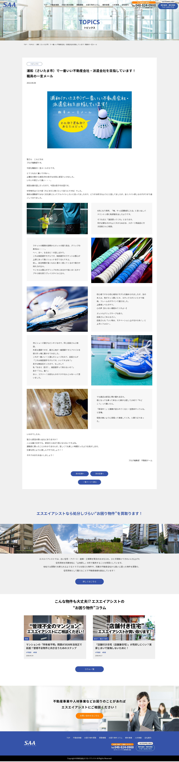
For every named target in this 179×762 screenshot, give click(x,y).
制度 (26, 639)
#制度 (35, 653)
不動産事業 (54, 5)
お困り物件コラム (93, 5)
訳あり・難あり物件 (100, 639)
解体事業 (105, 5)
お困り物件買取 (68, 5)
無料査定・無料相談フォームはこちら (168, 6)
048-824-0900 (144, 5)
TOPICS (31, 44)
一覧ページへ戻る (90, 482)
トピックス (34, 64)
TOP (45, 5)
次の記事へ (100, 473)
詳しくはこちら (89, 581)
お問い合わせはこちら (89, 716)
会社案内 (125, 5)
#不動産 (28, 653)
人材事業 (115, 5)
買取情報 (79, 5)
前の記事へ (80, 473)
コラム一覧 (89, 669)
